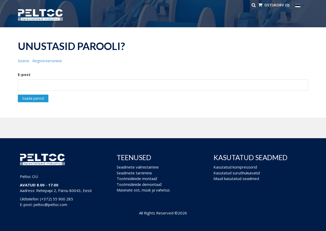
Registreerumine (47, 60)
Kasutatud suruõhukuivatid (236, 172)
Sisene (23, 60)
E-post (24, 74)
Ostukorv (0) (273, 5)
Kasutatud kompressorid (235, 167)
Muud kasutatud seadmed (236, 178)
